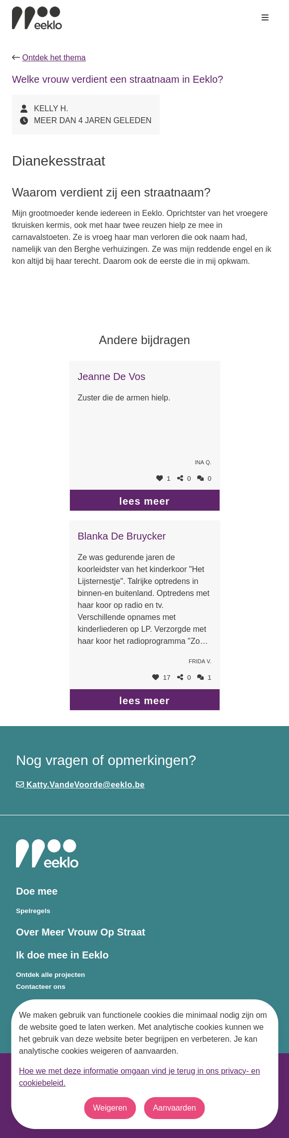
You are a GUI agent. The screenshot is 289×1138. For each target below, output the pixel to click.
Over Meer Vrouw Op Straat (80, 932)
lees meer (144, 501)
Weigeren (110, 1108)
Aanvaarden (174, 1108)
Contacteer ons (40, 986)
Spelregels (33, 911)
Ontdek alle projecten (50, 974)
